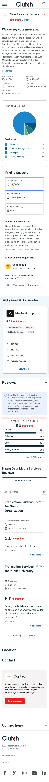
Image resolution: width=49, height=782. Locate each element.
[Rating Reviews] (15, 20)
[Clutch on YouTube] (34, 773)
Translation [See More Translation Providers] (13, 144)
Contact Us (7, 762)
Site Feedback (8, 755)
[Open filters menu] (44, 492)
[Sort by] (21, 492)
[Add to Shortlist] (45, 13)
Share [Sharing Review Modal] (41, 501)
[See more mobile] (37, 554)
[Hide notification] (43, 395)
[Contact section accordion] (24, 660)
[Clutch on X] (14, 773)
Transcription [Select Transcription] (34, 285)
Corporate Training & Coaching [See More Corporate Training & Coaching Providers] (21, 148)
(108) (24, 321)
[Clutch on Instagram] (24, 773)
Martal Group (24, 313)
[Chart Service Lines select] (24, 106)
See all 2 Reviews (34, 457)
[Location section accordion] (24, 650)
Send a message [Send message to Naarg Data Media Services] (15, 701)
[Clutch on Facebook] (4, 773)
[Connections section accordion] (24, 725)
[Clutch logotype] (10, 738)
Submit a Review (23, 480)
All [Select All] (8, 285)
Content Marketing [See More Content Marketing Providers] (16, 157)
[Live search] (44, 4)
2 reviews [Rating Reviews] (26, 20)
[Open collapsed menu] (4, 4)
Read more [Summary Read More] (7, 71)
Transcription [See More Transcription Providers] (14, 153)
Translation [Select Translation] (18, 285)
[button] (21, 492)
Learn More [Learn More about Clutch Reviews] (13, 412)
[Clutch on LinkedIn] (44, 773)
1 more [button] (31, 332)
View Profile (25, 369)
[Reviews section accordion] (24, 383)
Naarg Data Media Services (24, 14)
